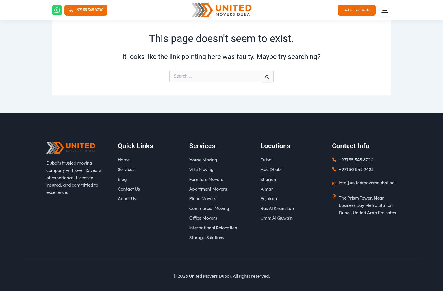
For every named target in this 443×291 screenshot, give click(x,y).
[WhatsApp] (57, 10)
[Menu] (385, 10)
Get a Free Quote (357, 10)
